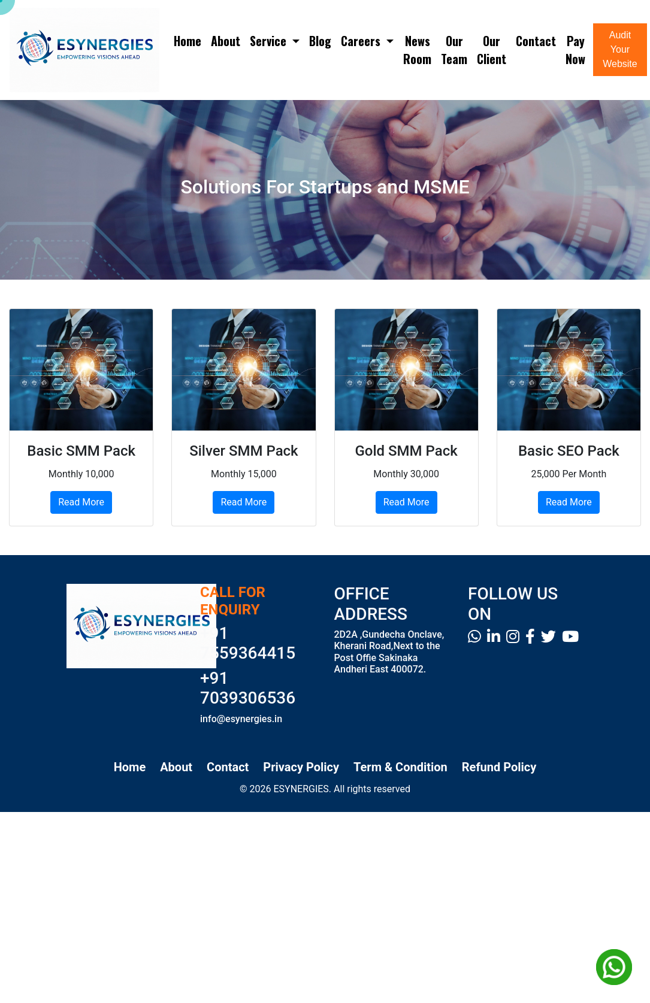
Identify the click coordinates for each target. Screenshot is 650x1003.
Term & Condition (400, 767)
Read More (81, 502)
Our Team (454, 50)
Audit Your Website (620, 49)
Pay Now (575, 50)
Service (269, 41)
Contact (536, 41)
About (225, 41)
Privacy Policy (301, 767)
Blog (320, 41)
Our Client (491, 50)
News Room (417, 50)
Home (187, 41)
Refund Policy (499, 767)
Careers (362, 41)
